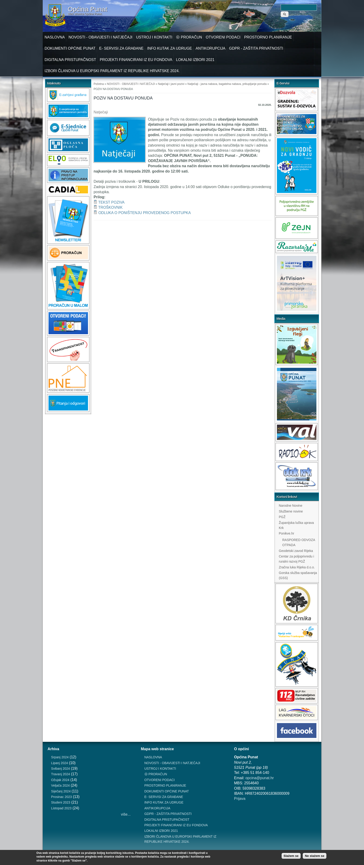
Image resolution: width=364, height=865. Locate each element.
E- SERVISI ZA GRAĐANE (121, 48)
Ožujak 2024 (60, 780)
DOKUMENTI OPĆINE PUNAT (70, 48)
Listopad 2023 (61, 808)
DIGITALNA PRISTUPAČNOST (70, 60)
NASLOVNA (55, 37)
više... (126, 814)
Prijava (239, 799)
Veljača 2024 (60, 785)
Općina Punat (87, 9)
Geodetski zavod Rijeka (296, 551)
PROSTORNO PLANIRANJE (268, 37)
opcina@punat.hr (259, 778)
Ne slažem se (314, 856)
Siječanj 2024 (61, 791)
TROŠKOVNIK (110, 207)
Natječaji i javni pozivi (171, 84)
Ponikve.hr (286, 533)
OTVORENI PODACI (223, 37)
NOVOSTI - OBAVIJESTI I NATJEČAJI (100, 37)
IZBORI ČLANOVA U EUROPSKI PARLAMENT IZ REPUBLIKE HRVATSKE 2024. (112, 71)
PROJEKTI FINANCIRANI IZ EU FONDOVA (136, 60)
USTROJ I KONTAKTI (154, 37)
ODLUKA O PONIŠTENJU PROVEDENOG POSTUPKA (144, 213)
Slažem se (291, 856)
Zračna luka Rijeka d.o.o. (297, 567)
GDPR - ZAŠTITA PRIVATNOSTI (256, 48)
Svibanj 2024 (60, 768)
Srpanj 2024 (60, 757)
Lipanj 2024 (59, 763)
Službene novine (291, 511)
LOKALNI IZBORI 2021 (195, 60)
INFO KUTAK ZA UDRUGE (169, 48)
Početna (99, 84)
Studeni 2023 (60, 802)
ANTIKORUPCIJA (210, 48)
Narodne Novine (290, 505)
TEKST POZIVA (111, 202)
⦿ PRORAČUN (189, 37)
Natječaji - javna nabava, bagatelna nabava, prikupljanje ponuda (227, 84)
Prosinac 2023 (61, 797)
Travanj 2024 (60, 774)
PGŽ (282, 517)
